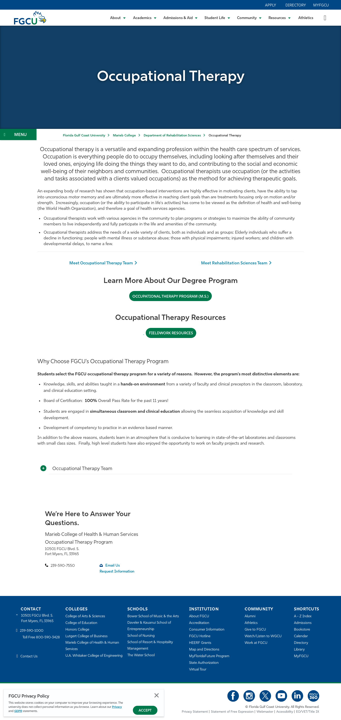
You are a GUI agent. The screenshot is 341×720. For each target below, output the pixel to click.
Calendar (301, 636)
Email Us (112, 566)
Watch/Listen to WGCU (263, 636)
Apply (270, 5)
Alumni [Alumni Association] (250, 616)
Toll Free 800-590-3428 (41, 637)
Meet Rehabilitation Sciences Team (234, 263)
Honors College (77, 629)
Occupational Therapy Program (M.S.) (170, 296)
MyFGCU (321, 5)
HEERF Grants (200, 643)
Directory (295, 5)
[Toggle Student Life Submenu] (217, 18)
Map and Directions (204, 649)
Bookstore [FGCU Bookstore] (302, 629)
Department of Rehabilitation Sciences (172, 135)
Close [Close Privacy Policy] (156, 695)
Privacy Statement (195, 712)
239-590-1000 (31, 631)
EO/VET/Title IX (307, 712)
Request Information (117, 571)
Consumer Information (207, 629)
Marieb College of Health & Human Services (92, 646)
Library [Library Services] (299, 649)
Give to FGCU (255, 629)
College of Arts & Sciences (85, 616)
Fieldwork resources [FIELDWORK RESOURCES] (171, 333)
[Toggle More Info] (43, 468)
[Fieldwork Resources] (143, 333)
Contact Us (29, 656)
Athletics (305, 18)
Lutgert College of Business (86, 636)
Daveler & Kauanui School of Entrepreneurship (149, 626)
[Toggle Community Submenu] (249, 18)
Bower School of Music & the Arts (153, 616)
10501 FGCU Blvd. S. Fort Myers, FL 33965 (37, 618)
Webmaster (265, 712)
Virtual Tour (198, 669)
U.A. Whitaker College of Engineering (94, 656)
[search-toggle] (325, 17)
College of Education (81, 623)
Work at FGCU (256, 643)
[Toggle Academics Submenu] (145, 18)
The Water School (141, 655)
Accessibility (284, 712)
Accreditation (199, 623)
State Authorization (204, 663)
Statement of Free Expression (232, 712)
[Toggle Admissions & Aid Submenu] (180, 18)
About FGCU (199, 616)
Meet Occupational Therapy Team (101, 263)
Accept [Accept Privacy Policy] (145, 710)
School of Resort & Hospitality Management (150, 646)
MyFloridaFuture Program (209, 656)
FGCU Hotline (199, 636)
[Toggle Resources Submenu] (279, 18)
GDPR (18, 711)
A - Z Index (302, 616)
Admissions (303, 623)
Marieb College (124, 135)
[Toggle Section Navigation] (18, 134)
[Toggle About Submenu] (118, 18)
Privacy (117, 707)
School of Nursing (141, 636)
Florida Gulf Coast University (84, 135)
